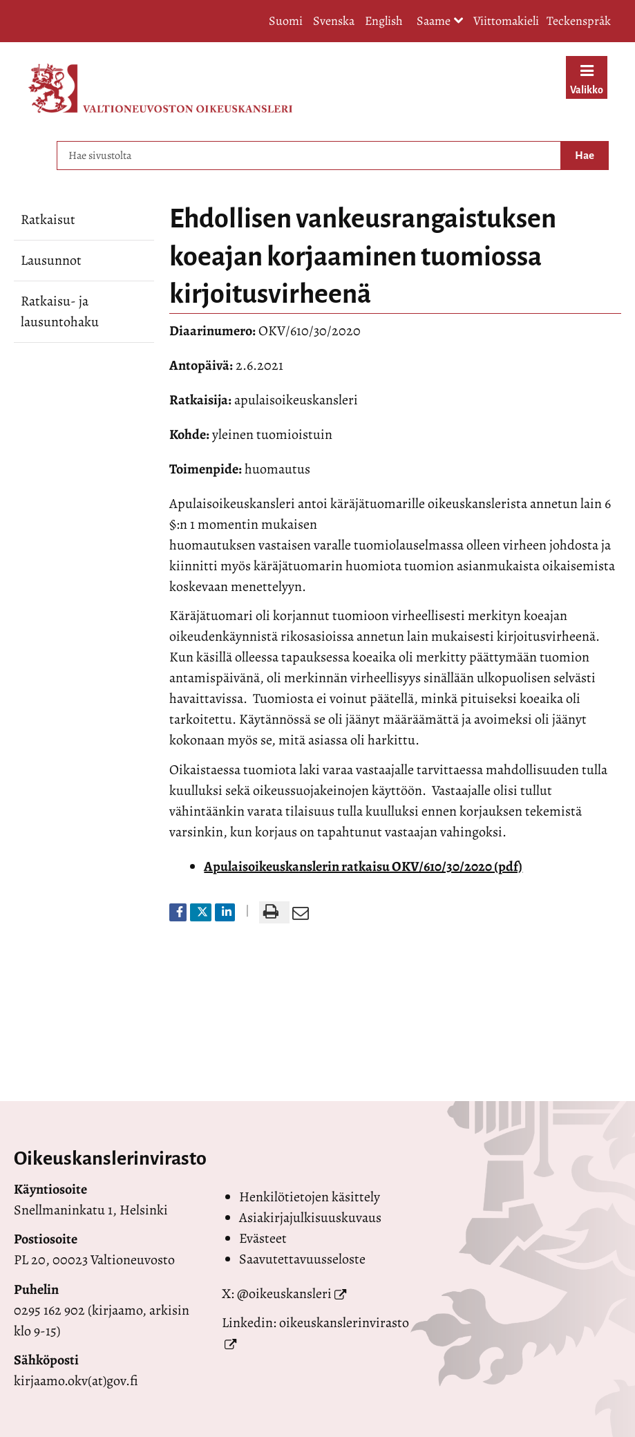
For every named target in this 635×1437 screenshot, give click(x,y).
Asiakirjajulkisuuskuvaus (310, 1217)
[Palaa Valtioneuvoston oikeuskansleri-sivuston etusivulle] (160, 88)
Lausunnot (51, 260)
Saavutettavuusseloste (302, 1259)
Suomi (286, 20)
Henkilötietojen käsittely (309, 1196)
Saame (440, 22)
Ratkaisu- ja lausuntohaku (60, 311)
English (384, 20)
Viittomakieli (506, 20)
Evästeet (263, 1238)
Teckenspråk (579, 20)
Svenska (333, 20)
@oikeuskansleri (284, 1293)
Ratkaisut (48, 219)
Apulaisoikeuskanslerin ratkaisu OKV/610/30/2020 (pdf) (363, 866)
